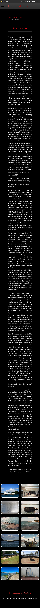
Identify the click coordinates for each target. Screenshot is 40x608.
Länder (15, 17)
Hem (9, 17)
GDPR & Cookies (32, 598)
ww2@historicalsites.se (29, 2)
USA (21, 17)
